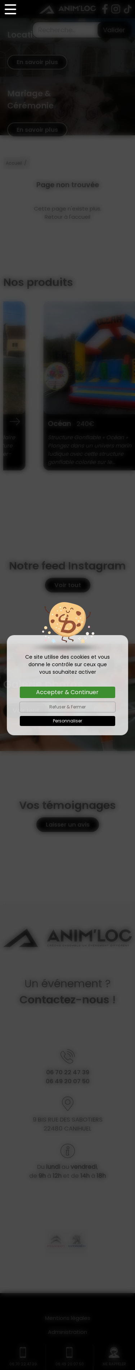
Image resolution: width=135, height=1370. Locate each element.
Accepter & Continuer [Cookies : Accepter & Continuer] (67, 692)
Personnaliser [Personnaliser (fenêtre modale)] (67, 721)
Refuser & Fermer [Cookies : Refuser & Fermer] (67, 707)
